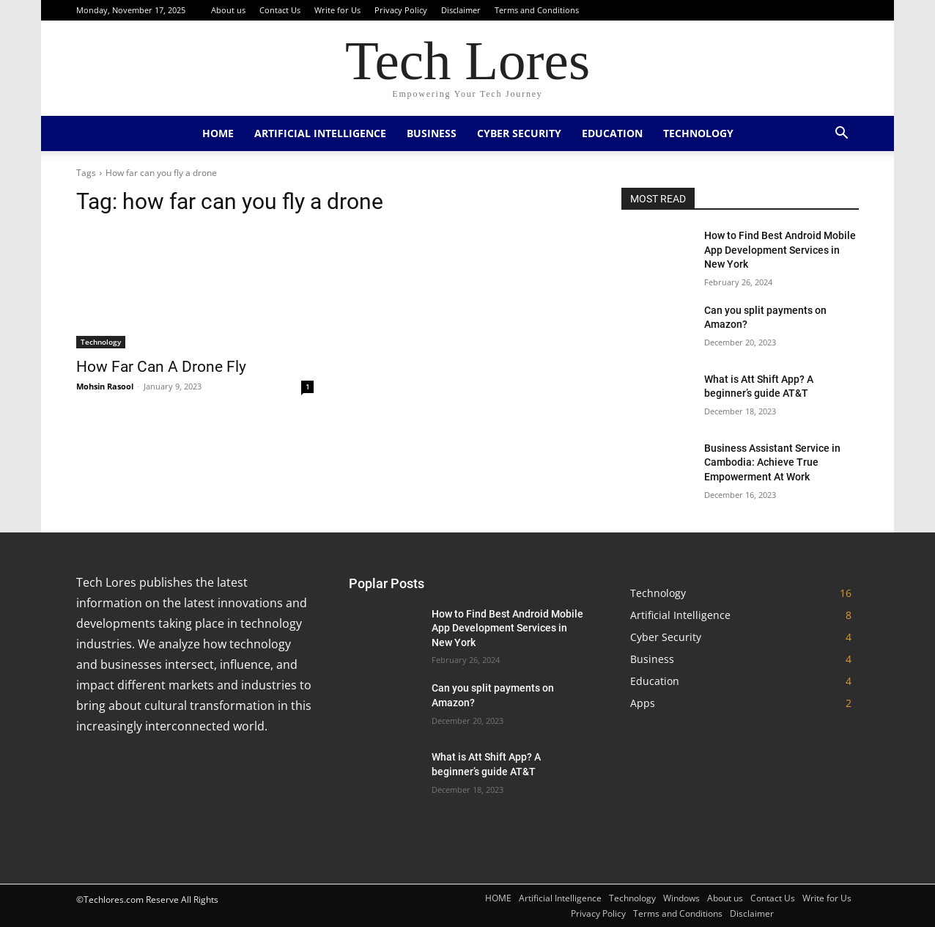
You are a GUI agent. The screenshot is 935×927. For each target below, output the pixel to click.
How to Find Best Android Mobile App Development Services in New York (780, 250)
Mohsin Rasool (104, 386)
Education (612, 133)
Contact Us (279, 9)
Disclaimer (461, 9)
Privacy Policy (400, 9)
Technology (698, 133)
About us (228, 9)
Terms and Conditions (537, 9)
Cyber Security (519, 133)
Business (432, 133)
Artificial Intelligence (320, 133)
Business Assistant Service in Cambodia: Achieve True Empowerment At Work (772, 462)
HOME (218, 133)
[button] (841, 135)
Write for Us (337, 9)
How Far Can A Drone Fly (161, 366)
